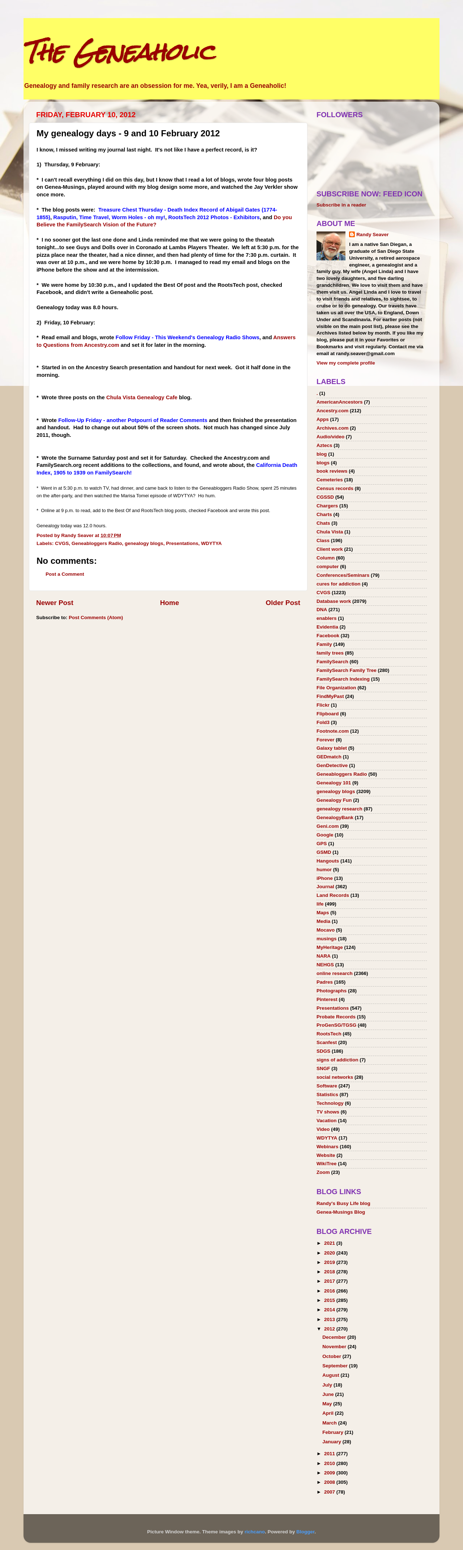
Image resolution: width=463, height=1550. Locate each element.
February (333, 1432)
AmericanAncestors (340, 402)
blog (322, 454)
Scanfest (327, 1042)
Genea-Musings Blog (341, 1212)
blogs (323, 462)
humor (324, 869)
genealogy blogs (144, 543)
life (320, 904)
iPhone (325, 878)
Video (323, 1129)
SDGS (323, 1051)
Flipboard (328, 713)
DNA (322, 609)
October (332, 1356)
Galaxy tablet (332, 748)
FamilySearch (332, 661)
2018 (330, 1271)
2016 (330, 1291)
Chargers (327, 505)
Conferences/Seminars (343, 575)
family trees (330, 653)
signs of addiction (337, 1060)
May (327, 1403)
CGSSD (325, 497)
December (334, 1337)
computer (328, 566)
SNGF (323, 1068)
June (328, 1394)
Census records (335, 488)
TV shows (328, 1112)
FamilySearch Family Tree (347, 670)
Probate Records (336, 1016)
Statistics (327, 1094)
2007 (330, 1492)
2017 (330, 1281)
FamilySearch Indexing (343, 679)
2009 (330, 1473)
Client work (330, 549)
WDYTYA (211, 543)
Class (323, 540)
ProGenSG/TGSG (336, 1025)
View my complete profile (346, 363)
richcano (255, 1531)
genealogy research (339, 809)
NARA (324, 956)
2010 (330, 1463)
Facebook (328, 635)
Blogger (305, 1531)
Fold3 (323, 722)
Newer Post (54, 602)
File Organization (336, 687)
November (335, 1346)
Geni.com (328, 826)
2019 (330, 1262)
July (328, 1385)
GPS (322, 843)
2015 (330, 1300)
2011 (330, 1453)
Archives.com (333, 428)
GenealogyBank (335, 817)
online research (335, 973)
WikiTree (326, 1163)
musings (327, 938)
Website (326, 1155)
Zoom (323, 1172)
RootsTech (329, 1033)
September (335, 1365)
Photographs (332, 990)
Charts (324, 514)
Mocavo (326, 930)
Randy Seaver (372, 234)
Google (325, 835)
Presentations (182, 543)
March (330, 1423)
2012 (330, 1329)
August (331, 1375)
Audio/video (330, 436)
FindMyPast (330, 696)
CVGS (62, 543)
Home (169, 602)
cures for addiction (339, 584)
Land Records (333, 895)
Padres (325, 982)
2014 (330, 1309)
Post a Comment (65, 574)
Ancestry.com (332, 410)
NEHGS (325, 964)
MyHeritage (330, 947)
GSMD (324, 852)
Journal (325, 886)
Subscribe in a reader (341, 205)
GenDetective (332, 765)
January (332, 1441)
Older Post (283, 602)
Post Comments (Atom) (96, 617)
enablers (327, 618)
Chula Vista (330, 532)
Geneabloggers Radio (97, 543)
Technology (330, 1103)
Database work (334, 601)
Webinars (328, 1146)
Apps (323, 419)
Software (327, 1086)
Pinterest (327, 999)
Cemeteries (330, 479)
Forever (326, 739)
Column (326, 558)
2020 (330, 1253)
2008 (330, 1482)
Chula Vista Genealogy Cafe (142, 397)
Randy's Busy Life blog (343, 1203)
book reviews (332, 471)
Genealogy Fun (334, 800)
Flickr (323, 705)
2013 (330, 1319)
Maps (323, 912)
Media (323, 921)
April (328, 1413)
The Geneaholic (119, 51)
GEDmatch (329, 756)
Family (324, 644)
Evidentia (327, 627)
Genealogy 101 (334, 782)
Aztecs (324, 445)
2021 (330, 1243)
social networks (335, 1077)
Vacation (327, 1120)
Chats (323, 523)
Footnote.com (333, 731)
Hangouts (328, 861)
